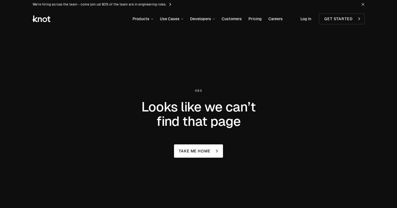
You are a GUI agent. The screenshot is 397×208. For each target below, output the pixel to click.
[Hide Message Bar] (363, 4)
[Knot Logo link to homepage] (41, 18)
